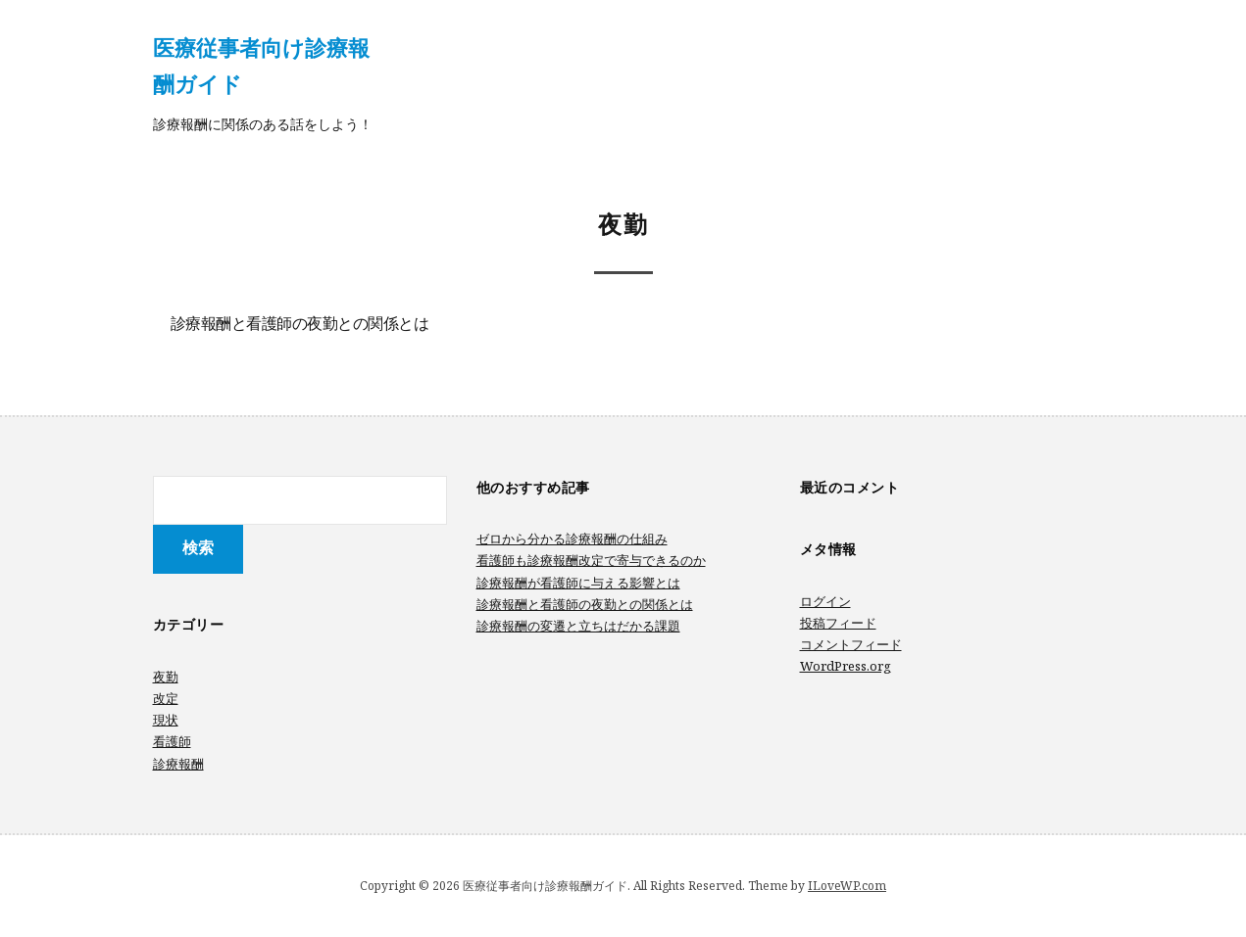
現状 (165, 719)
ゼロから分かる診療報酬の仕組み (572, 538)
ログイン (825, 601)
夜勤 (165, 676)
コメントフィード (851, 644)
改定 (165, 698)
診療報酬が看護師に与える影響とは (578, 582)
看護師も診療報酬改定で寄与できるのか (591, 560)
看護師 (172, 741)
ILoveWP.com (847, 885)
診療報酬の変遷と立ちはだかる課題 (578, 625)
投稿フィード (838, 623)
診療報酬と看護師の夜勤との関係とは (300, 325)
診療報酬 (178, 764)
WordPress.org (845, 666)
